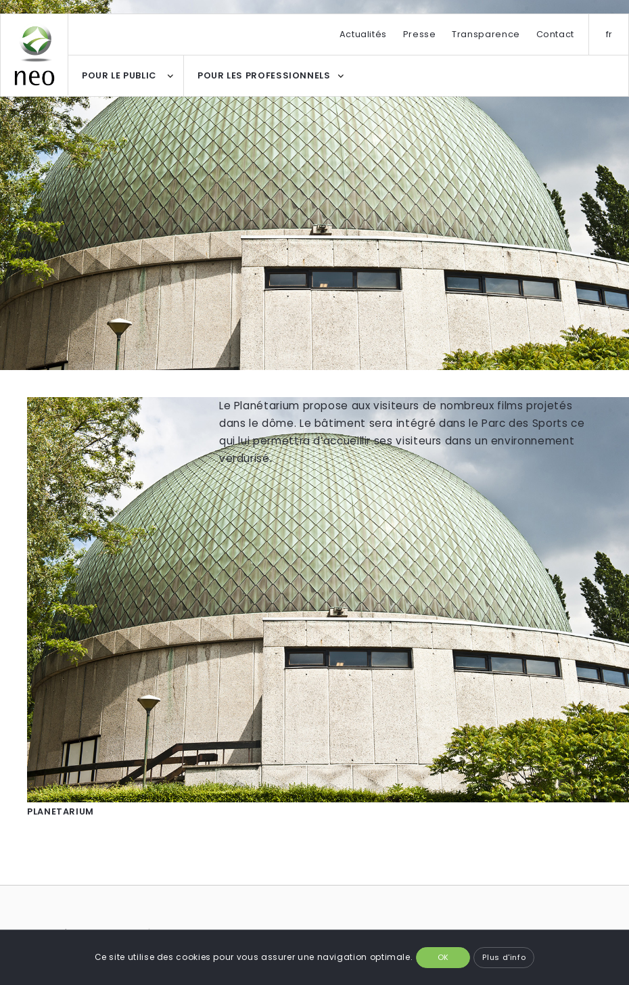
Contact (555, 34)
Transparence (486, 34)
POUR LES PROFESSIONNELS (264, 75)
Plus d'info (504, 957)
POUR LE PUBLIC (119, 75)
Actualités (363, 34)
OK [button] (443, 957)
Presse (419, 34)
